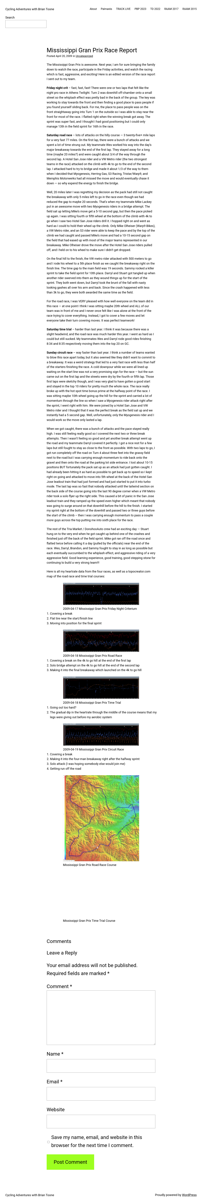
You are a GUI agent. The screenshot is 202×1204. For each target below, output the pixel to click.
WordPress (189, 1195)
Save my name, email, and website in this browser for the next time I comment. (96, 1141)
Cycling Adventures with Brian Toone (29, 9)
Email (55, 1082)
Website (56, 1109)
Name (55, 1054)
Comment (59, 986)
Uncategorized (84, 56)
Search (10, 17)
